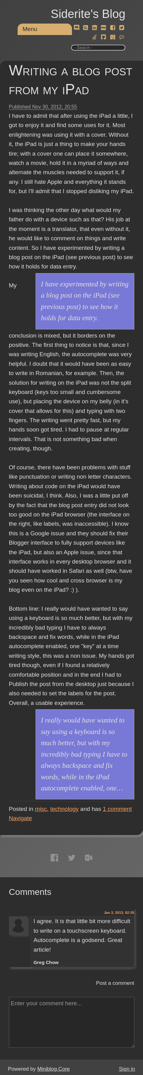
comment (117, 809)
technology (64, 809)
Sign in (127, 1069)
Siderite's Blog (88, 13)
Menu (30, 29)
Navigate (20, 818)
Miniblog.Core (53, 1069)
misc (41, 809)
